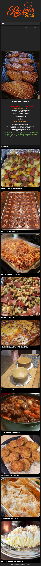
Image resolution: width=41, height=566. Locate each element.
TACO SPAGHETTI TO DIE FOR (10, 274)
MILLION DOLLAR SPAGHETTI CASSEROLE (15, 347)
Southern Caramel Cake (8, 390)
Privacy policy (23, 564)
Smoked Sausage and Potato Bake (12, 188)
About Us (28, 564)
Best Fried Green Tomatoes (10, 475)
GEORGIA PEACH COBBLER (9, 518)
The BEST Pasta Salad (8, 317)
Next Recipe (35, 27)
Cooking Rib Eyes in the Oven (20, 101)
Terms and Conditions (15, 564)
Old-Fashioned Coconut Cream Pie (12, 561)
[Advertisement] (20, 40)
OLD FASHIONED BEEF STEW (10, 432)
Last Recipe (26, 27)
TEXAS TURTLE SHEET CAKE (10, 231)
